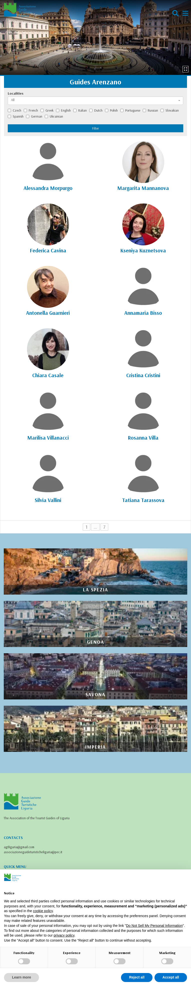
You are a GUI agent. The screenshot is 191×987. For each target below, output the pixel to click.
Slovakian (169, 110)
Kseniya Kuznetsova (143, 250)
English (63, 110)
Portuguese (130, 110)
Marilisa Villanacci (48, 437)
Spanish (16, 116)
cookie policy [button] (43, 911)
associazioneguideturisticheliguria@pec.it (33, 852)
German (34, 116)
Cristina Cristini (143, 375)
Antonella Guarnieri (48, 313)
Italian (80, 110)
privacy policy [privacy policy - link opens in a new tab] (64, 935)
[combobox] (95, 100)
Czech (14, 110)
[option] (95, 37)
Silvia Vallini (48, 500)
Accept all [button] (170, 977)
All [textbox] (12, 100)
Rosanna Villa (143, 437)
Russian (150, 110)
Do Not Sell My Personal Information (154, 926)
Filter (95, 128)
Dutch (95, 110)
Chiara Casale (48, 375)
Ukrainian (54, 116)
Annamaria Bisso (143, 313)
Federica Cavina (48, 250)
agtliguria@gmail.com (19, 847)
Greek (47, 110)
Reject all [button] (136, 977)
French (31, 110)
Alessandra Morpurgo (48, 188)
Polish (111, 110)
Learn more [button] (21, 977)
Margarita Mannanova (143, 188)
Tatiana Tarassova (143, 500)
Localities (16, 93)
